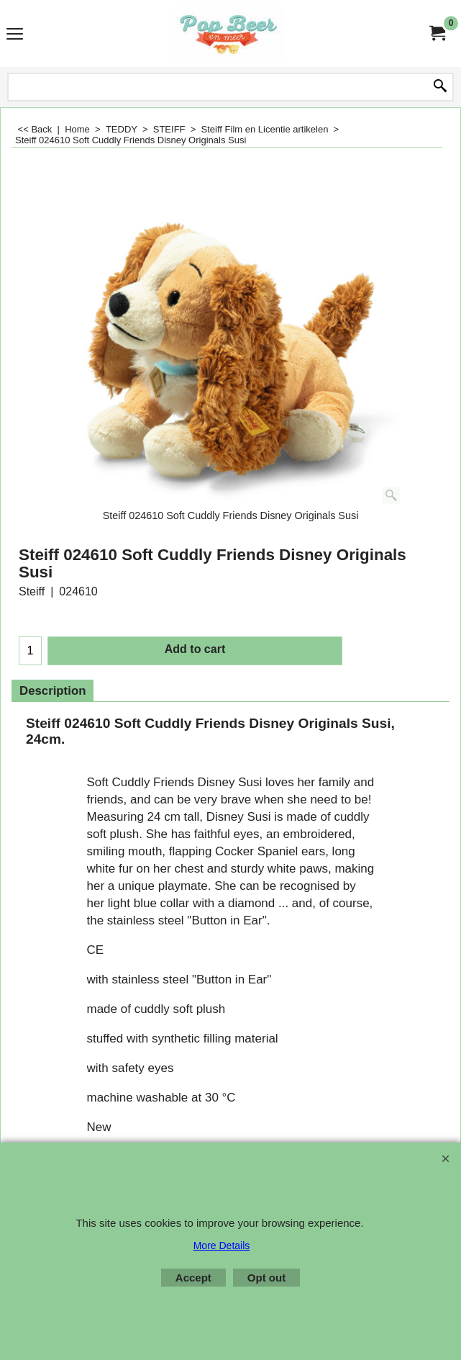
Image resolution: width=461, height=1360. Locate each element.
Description (52, 691)
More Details (221, 1245)
